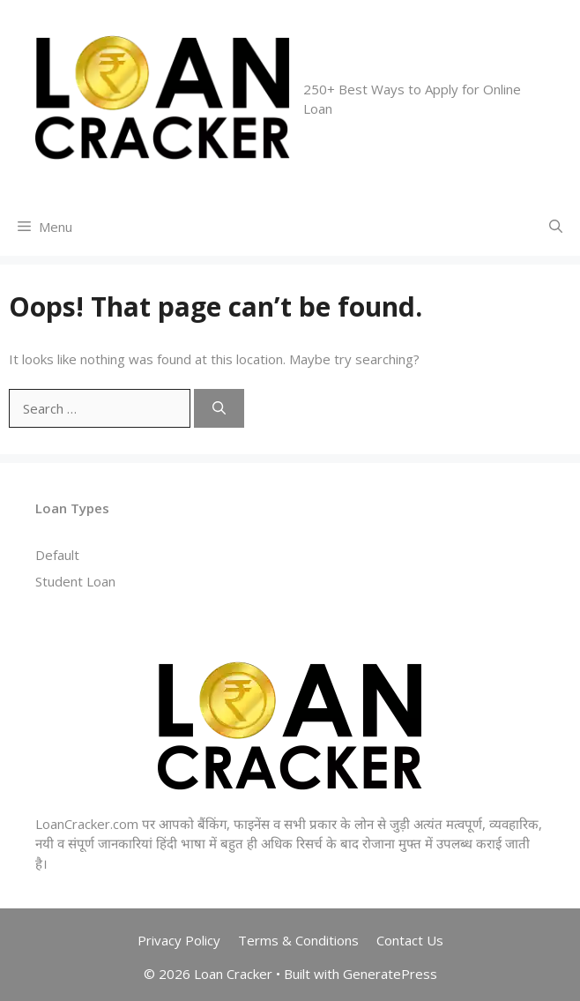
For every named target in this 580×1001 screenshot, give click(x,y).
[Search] (219, 409)
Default (57, 555)
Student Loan (75, 581)
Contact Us (409, 940)
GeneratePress (390, 973)
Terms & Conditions (298, 940)
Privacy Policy (179, 940)
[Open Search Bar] (556, 227)
